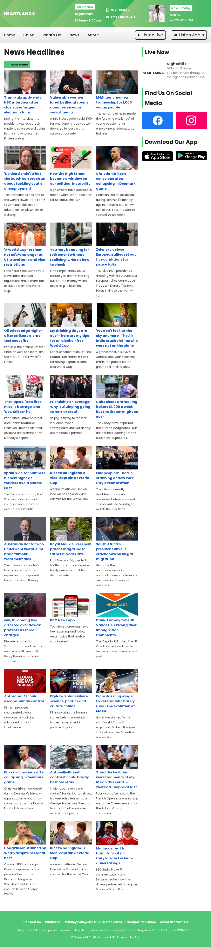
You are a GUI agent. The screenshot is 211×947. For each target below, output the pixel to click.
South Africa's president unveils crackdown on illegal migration (117, 539)
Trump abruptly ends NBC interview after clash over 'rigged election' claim (25, 92)
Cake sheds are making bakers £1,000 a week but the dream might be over (117, 397)
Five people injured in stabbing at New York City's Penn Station (117, 465)
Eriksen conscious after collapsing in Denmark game (25, 765)
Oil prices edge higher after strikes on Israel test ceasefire (25, 323)
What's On (51, 35)
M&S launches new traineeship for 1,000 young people (117, 90)
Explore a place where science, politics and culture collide (71, 689)
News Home (19, 65)
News (74, 35)
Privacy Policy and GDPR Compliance (93, 922)
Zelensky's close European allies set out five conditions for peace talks (117, 245)
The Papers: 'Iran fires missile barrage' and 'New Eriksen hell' (25, 394)
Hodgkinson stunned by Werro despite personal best (25, 841)
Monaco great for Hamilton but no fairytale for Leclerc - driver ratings (117, 843)
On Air (28, 35)
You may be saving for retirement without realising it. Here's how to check (71, 245)
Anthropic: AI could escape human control (25, 686)
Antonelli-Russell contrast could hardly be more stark (71, 765)
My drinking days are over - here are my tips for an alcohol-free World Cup (71, 325)
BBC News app (71, 608)
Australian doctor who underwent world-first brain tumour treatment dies (25, 539)
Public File (53, 922)
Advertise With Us (174, 922)
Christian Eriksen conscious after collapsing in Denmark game (117, 168)
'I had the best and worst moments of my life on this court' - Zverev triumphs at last (117, 767)
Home (9, 35)
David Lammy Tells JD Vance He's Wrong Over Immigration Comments (117, 615)
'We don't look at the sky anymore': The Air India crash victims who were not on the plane (117, 325)
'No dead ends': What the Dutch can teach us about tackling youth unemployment (25, 168)
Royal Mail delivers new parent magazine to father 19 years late (71, 536)
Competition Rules (141, 922)
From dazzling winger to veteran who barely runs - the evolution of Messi (117, 691)
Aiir (137, 937)
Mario (175, 15)
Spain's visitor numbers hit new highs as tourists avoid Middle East (25, 468)
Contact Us (32, 922)
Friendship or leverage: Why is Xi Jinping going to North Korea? (71, 394)
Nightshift (84, 14)
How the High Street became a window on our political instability (71, 166)
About (93, 35)
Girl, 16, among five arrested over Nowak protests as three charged (25, 615)
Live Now (157, 52)
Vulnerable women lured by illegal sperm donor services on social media (71, 92)
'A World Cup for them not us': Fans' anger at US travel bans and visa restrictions (25, 245)
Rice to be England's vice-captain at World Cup (71, 465)
